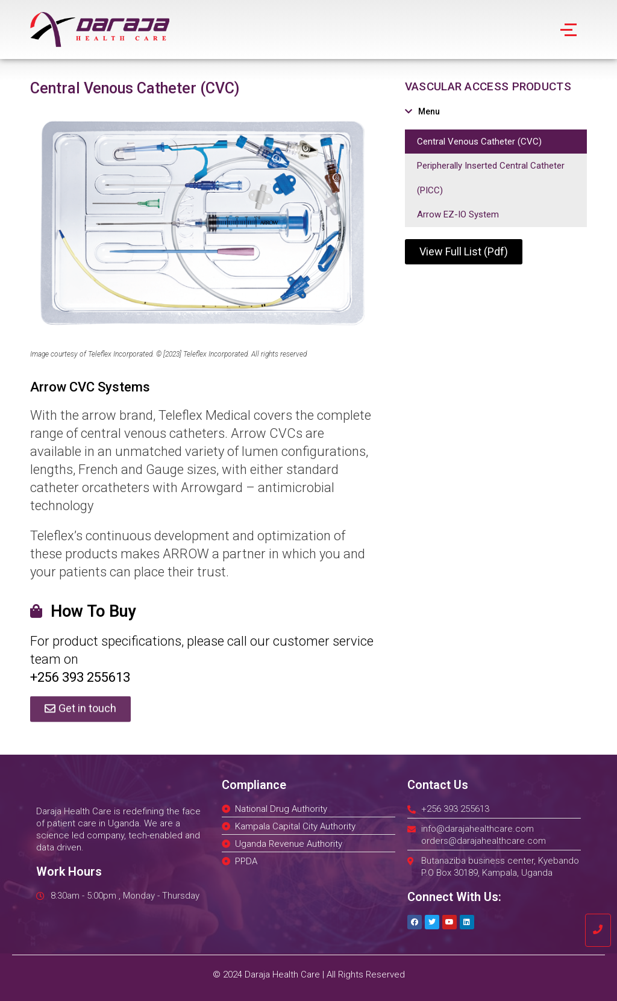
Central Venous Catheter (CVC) (479, 141)
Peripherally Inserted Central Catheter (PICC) (491, 178)
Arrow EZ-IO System (458, 214)
